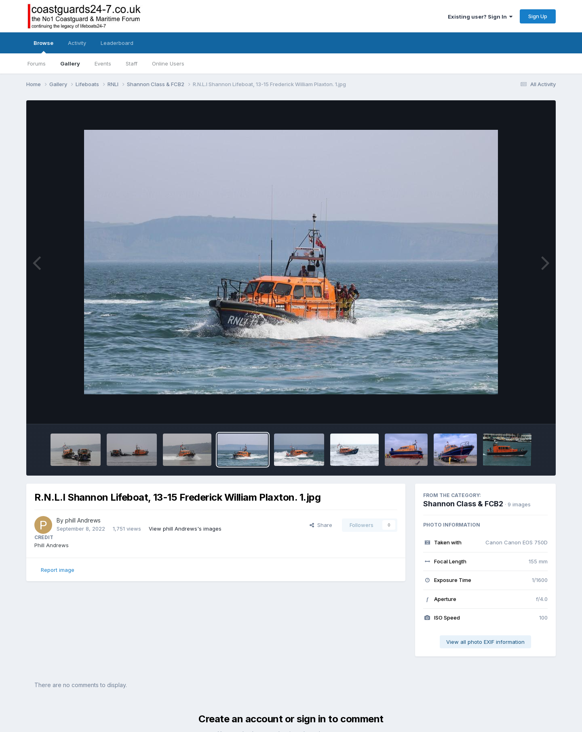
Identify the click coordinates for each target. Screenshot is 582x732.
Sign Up (537, 16)
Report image (57, 570)
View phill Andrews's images (185, 528)
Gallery (70, 63)
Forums (36, 63)
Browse (43, 46)
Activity (77, 43)
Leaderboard (117, 43)
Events (103, 63)
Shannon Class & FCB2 (463, 503)
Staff (131, 63)
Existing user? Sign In (480, 16)
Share (321, 525)
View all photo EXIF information (485, 642)
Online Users (168, 63)
